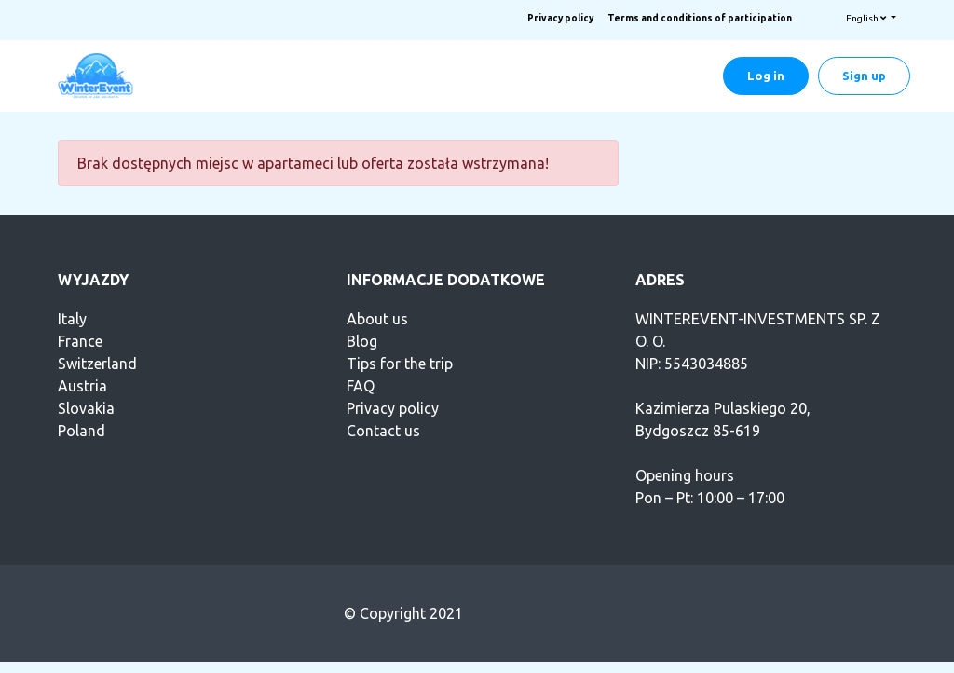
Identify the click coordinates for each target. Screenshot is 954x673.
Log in (765, 75)
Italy (72, 318)
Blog (362, 341)
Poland (81, 430)
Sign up (864, 75)
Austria (82, 386)
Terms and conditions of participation (699, 18)
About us (377, 318)
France (80, 341)
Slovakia (86, 408)
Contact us (383, 430)
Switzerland (97, 363)
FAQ (361, 386)
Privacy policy (560, 18)
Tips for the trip (400, 363)
